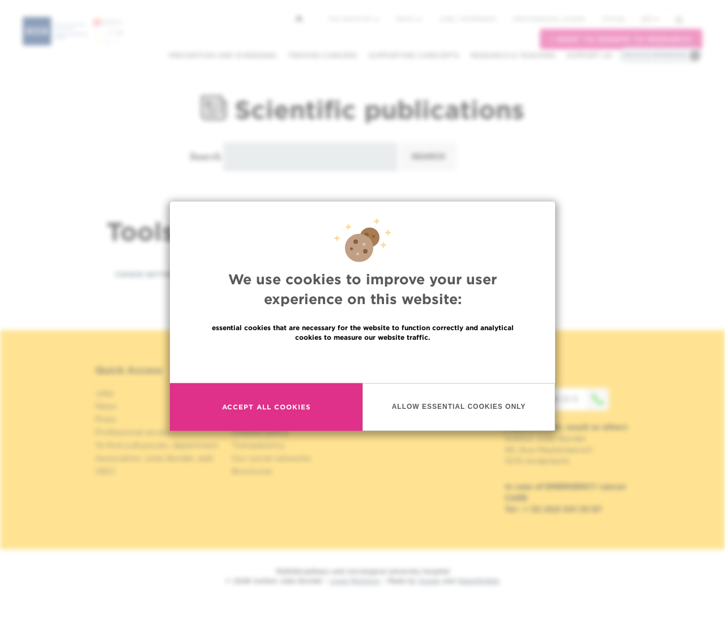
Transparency (258, 445)
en (650, 19)
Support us (589, 55)
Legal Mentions (355, 581)
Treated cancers (322, 55)
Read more (362, 361)
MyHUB (613, 18)
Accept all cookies (266, 407)
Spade (429, 581)
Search (205, 156)
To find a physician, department (157, 445)
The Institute (353, 18)
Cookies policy (260, 432)
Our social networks (271, 458)
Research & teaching (513, 55)
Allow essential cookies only (459, 407)
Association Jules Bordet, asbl (154, 458)
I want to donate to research (621, 39)
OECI (105, 471)
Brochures (252, 471)
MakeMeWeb (478, 581)
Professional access (549, 18)
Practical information (655, 55)
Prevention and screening (222, 55)
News (408, 18)
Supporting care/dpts (414, 55)
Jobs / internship (467, 18)
